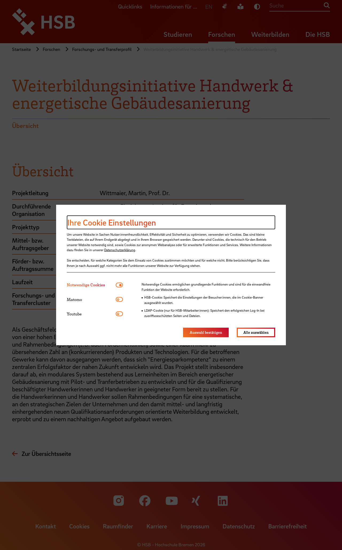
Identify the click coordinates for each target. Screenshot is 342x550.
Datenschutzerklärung (119, 250)
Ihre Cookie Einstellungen (111, 222)
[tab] (91, 285)
